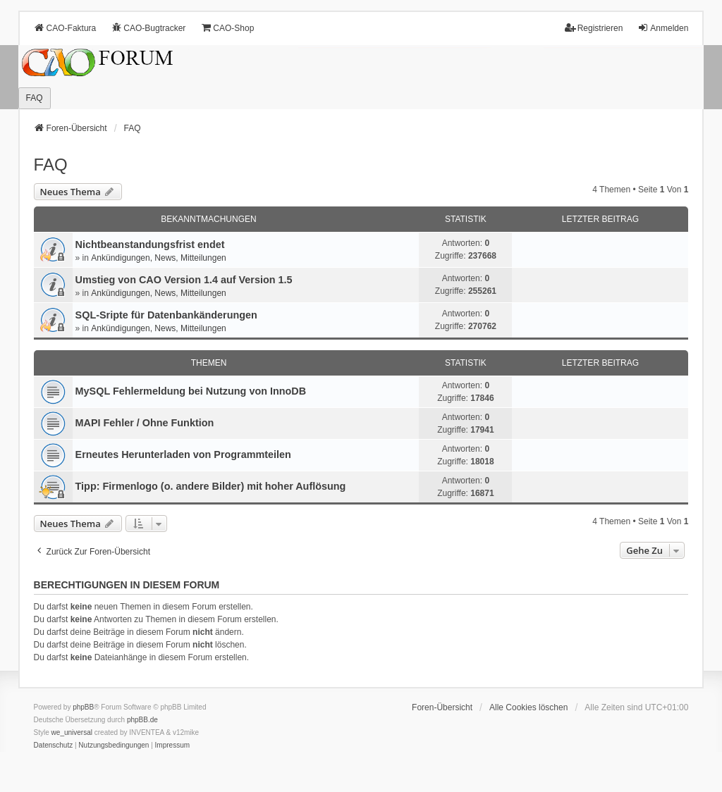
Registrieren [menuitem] (594, 28)
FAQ (51, 164)
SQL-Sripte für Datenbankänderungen (166, 315)
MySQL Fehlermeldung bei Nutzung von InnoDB (191, 391)
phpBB (83, 707)
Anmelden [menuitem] (662, 28)
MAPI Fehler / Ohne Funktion (144, 422)
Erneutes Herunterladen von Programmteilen (183, 454)
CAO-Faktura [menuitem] (65, 28)
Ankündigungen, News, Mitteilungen (158, 258)
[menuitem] (53, 745)
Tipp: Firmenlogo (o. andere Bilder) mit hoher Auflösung (210, 486)
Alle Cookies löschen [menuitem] (528, 707)
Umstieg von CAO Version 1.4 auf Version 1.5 (184, 279)
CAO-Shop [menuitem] (227, 28)
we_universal (71, 732)
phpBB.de (142, 720)
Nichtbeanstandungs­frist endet (150, 244)
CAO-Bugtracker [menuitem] (148, 28)
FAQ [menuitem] (34, 98)
